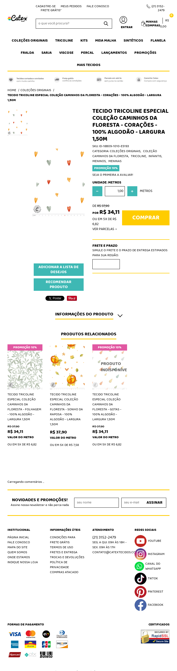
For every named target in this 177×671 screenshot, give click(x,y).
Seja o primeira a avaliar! (112, 175)
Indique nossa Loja (22, 522)
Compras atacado (64, 532)
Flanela (158, 41)
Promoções (145, 53)
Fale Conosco (98, 6)
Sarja (46, 53)
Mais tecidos (88, 65)
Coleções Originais (30, 41)
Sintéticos (133, 41)
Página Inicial (18, 497)
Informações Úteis (65, 490)
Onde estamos (18, 517)
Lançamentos (114, 53)
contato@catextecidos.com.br (117, 512)
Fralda (27, 53)
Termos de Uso (61, 507)
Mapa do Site (17, 507)
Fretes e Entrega (63, 512)
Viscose (66, 53)
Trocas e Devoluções (67, 517)
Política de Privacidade (59, 525)
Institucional (18, 490)
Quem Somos (17, 512)
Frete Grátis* (51, 10)
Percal (87, 53)
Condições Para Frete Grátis (62, 500)
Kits (84, 41)
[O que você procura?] (106, 24)
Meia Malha (105, 41)
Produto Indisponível (109, 367)
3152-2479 (158, 8)
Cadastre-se (46, 6)
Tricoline (64, 41)
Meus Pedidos (71, 6)
